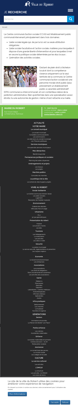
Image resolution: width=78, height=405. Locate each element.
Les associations (39, 268)
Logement (39, 198)
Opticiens (39, 287)
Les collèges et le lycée (39, 355)
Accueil (4, 27)
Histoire (39, 224)
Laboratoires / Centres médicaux (39, 290)
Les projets (39, 169)
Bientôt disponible (39, 154)
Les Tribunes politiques (39, 141)
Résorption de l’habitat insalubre (39, 200)
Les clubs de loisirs (39, 375)
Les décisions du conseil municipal (39, 139)
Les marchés (39, 306)
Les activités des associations (39, 275)
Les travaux (39, 167)
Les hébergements (39, 234)
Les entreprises (39, 262)
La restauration (39, 236)
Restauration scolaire (39, 344)
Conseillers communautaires (39, 135)
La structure (39, 371)
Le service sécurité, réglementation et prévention (39, 249)
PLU (39, 215)
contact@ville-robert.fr (53, 114)
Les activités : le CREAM (39, 373)
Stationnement (39, 304)
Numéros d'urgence (39, 311)
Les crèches (39, 331)
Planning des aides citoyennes (39, 160)
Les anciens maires (39, 226)
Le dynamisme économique (39, 260)
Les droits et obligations (39, 270)
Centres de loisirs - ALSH (39, 342)
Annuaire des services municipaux (39, 147)
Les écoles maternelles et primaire (39, 340)
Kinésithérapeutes (39, 292)
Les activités (39, 239)
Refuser (65, 402)
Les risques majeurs (39, 251)
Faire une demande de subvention (39, 272)
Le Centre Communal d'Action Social (39, 194)
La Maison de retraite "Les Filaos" (39, 323)
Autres (39, 298)
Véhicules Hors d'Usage (39, 209)
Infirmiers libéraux (39, 294)
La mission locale (39, 352)
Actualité (39, 123)
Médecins (39, 281)
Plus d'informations (17, 394)
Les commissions (39, 137)
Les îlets (39, 228)
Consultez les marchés (39, 175)
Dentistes (39, 285)
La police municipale (39, 247)
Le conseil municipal (39, 133)
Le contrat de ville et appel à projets (39, 182)
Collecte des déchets (39, 206)
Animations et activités (39, 320)
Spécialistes (39, 296)
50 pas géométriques (39, 217)
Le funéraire (39, 309)
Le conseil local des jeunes (39, 350)
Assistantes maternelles (39, 333)
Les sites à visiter (39, 241)
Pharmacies (39, 283)
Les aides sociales (39, 196)
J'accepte (55, 402)
